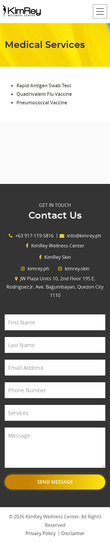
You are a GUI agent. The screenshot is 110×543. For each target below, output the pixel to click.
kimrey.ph (35, 268)
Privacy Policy (40, 533)
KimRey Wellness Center (55, 245)
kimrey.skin (73, 268)
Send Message (55, 482)
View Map (55, 152)
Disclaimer (73, 533)
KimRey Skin (55, 257)
